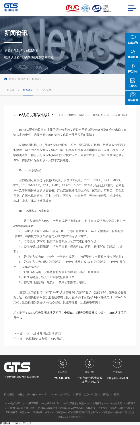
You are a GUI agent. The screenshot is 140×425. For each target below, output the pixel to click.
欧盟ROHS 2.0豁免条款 (71, 408)
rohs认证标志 (70, 403)
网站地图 (9, 394)
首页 (9, 79)
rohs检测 (114, 394)
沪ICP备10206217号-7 (38, 394)
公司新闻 (9, 90)
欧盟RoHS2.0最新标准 (90, 403)
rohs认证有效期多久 (51, 403)
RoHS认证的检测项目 (96, 408)
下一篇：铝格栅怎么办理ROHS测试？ (39, 339)
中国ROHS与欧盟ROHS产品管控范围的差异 (67, 412)
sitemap (54, 394)
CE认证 (17, 423)
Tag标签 (20, 394)
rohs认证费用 (31, 403)
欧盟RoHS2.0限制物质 (31, 412)
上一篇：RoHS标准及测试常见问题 (37, 334)
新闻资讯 (23, 79)
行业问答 (47, 90)
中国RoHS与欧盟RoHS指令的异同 (109, 412)
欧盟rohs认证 (90, 394)
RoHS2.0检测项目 (113, 403)
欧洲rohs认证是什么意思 (22, 408)
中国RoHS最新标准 (47, 408)
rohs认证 (76, 394)
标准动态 (37, 79)
